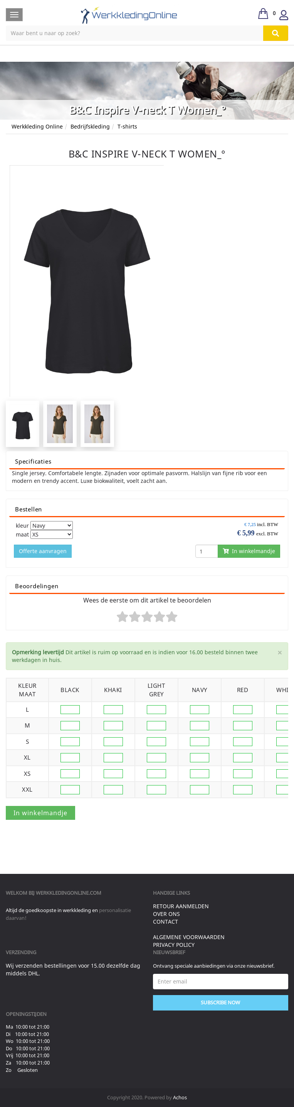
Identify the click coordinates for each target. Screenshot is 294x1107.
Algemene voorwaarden (189, 937)
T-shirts (127, 126)
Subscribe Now (220, 1002)
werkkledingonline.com (68, 892)
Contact (165, 921)
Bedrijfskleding (90, 126)
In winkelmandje (249, 551)
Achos (180, 1097)
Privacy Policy (174, 944)
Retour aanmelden (181, 906)
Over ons (166, 913)
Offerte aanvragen (43, 551)
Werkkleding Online (37, 126)
